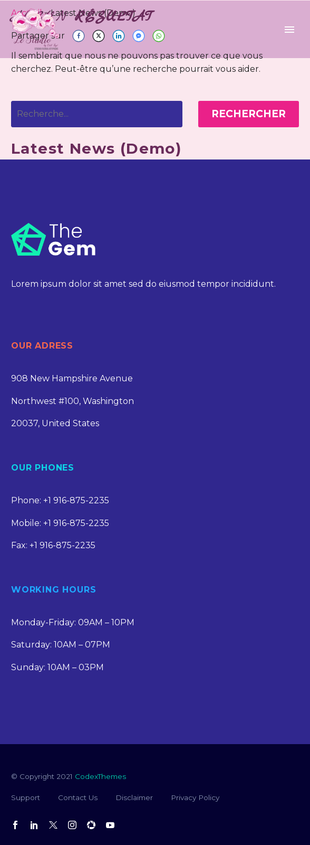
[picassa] (91, 825)
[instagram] (72, 825)
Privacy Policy (195, 797)
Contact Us (78, 797)
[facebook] (15, 825)
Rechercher (248, 114)
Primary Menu (289, 29)
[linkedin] (34, 825)
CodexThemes (100, 776)
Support (25, 797)
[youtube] (110, 825)
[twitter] (53, 825)
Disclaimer (134, 797)
